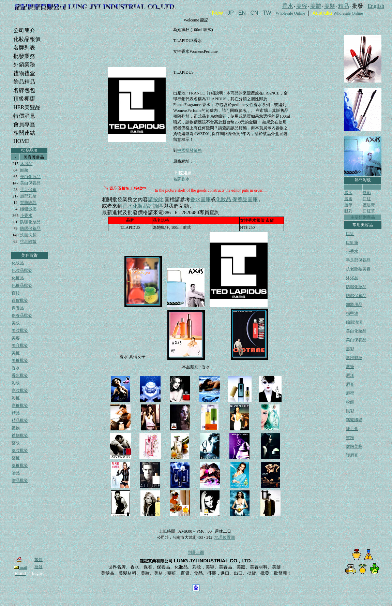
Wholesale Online (290, 13)
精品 (16, 413)
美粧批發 (20, 360)
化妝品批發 (22, 270)
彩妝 (16, 383)
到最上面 (196, 552)
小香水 (26, 215)
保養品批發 (22, 315)
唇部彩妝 (28, 196)
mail (20, 567)
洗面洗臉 (28, 235)
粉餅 (350, 402)
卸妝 (24, 170)
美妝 (16, 323)
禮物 (16, 428)
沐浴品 (26, 163)
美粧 (16, 353)
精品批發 (20, 420)
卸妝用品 (354, 304)
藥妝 (16, 443)
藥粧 (16, 458)
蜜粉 (350, 437)
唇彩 (367, 192)
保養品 (18, 308)
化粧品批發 (22, 285)
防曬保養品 (30, 228)
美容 (16, 338)
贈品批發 (20, 480)
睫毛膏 (352, 428)
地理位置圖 (224, 537)
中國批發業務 (189, 150)
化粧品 (18, 278)
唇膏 (350, 384)
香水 (16, 368)
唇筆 (348, 205)
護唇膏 (369, 205)
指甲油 (352, 313)
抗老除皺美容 (358, 269)
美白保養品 (30, 183)
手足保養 (28, 189)
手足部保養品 (358, 260)
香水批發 (20, 375)
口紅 (367, 198)
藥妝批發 (20, 450)
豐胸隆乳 (28, 202)
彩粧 (16, 398)
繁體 (38, 559)
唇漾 (348, 192)
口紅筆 (369, 211)
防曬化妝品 (30, 222)
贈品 (16, 473)
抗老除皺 (28, 241)
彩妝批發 (20, 390)
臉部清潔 (354, 322)
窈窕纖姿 (354, 419)
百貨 (16, 293)
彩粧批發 (20, 405)
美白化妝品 (30, 176)
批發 (38, 566)
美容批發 (20, 345)
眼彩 (348, 211)
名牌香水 (181, 179)
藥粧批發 (20, 465)
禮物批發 (20, 435)
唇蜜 (348, 198)
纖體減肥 (28, 209)
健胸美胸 (354, 446)
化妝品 (18, 263)
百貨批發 (20, 300)
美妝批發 (20, 330)
